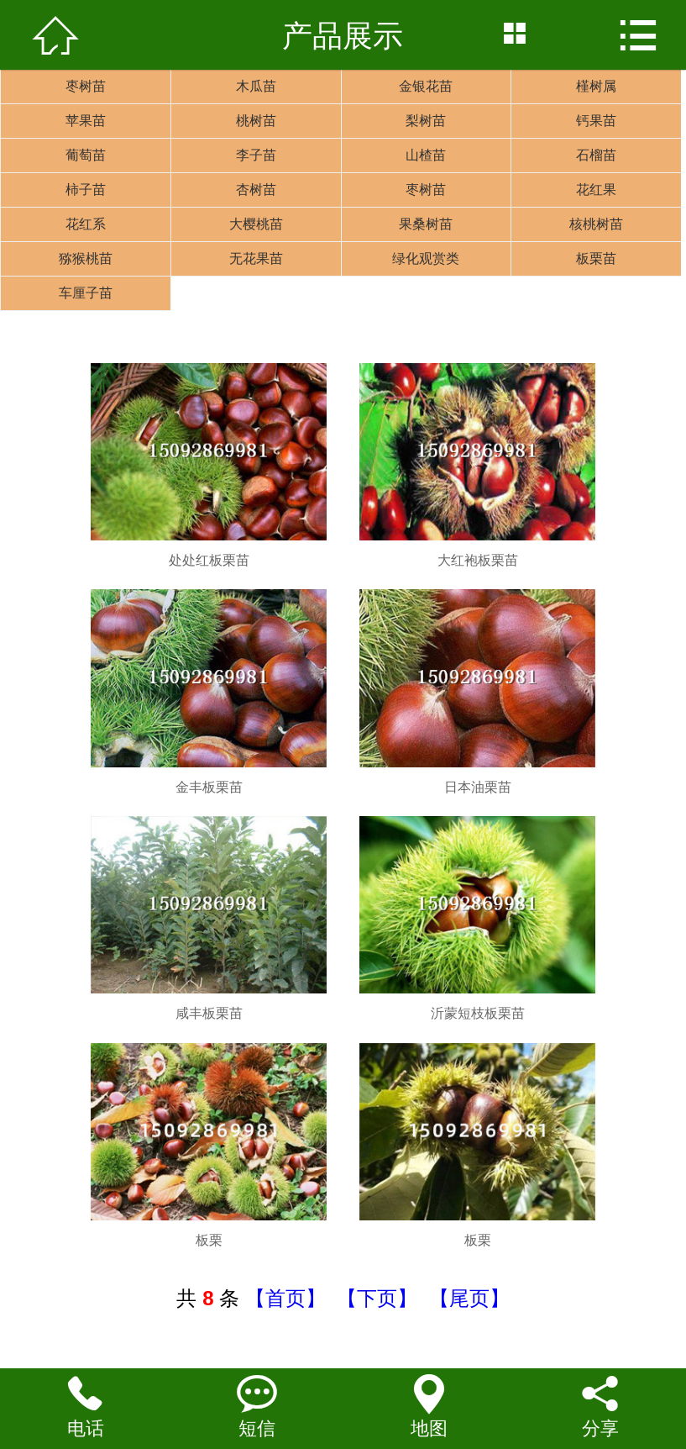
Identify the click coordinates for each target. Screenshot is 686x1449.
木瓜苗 (256, 86)
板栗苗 (596, 258)
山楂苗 (426, 155)
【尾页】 (469, 1298)
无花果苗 (256, 258)
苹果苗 (85, 120)
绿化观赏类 (425, 258)
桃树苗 (256, 120)
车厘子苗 (86, 293)
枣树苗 (85, 86)
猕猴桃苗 (86, 258)
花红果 (596, 189)
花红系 (85, 224)
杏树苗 (256, 189)
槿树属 (596, 86)
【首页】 (285, 1298)
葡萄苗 (85, 155)
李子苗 (256, 155)
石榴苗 (596, 155)
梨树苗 (426, 120)
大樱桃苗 (256, 224)
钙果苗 (596, 120)
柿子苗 (85, 189)
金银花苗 (426, 86)
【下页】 (377, 1298)
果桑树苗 (426, 224)
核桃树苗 (596, 224)
